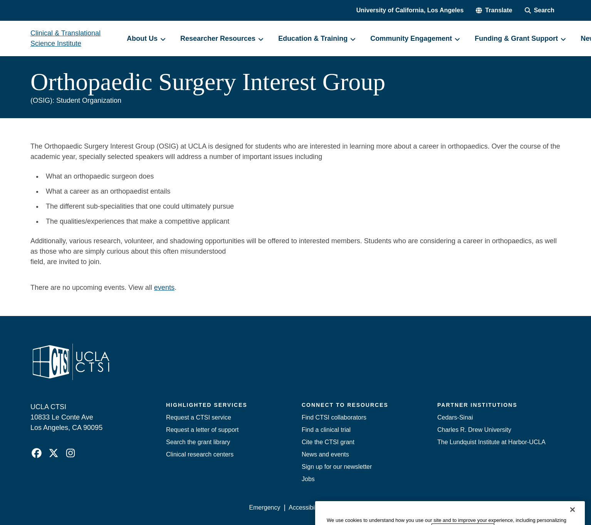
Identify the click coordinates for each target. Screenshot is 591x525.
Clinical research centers (199, 454)
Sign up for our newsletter (337, 466)
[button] (494, 10)
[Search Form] (540, 10)
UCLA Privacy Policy (359, 507)
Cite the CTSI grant (328, 442)
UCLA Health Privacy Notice (433, 507)
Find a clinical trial (326, 429)
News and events (325, 454)
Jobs (308, 479)
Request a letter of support (202, 429)
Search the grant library (198, 442)
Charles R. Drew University (474, 429)
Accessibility (305, 507)
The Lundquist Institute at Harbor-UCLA (491, 442)
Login (487, 507)
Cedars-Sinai (455, 417)
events (164, 287)
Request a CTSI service (198, 417)
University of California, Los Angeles (410, 10)
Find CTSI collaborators (334, 417)
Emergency (264, 507)
